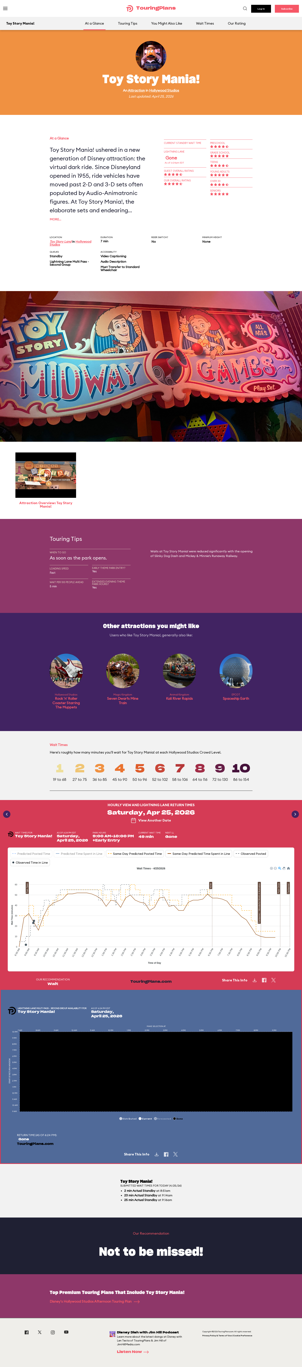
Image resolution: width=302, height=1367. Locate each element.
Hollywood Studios (164, 90)
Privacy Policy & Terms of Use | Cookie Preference (227, 1335)
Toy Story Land (60, 241)
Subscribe (287, 8)
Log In (261, 8)
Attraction (136, 90)
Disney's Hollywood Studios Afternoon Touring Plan (95, 1301)
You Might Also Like (166, 23)
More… (55, 219)
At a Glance (94, 23)
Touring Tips (127, 23)
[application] (151, 916)
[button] (271, 868)
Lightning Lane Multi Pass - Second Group (69, 263)
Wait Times (205, 23)
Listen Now (134, 1352)
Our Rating (237, 23)
